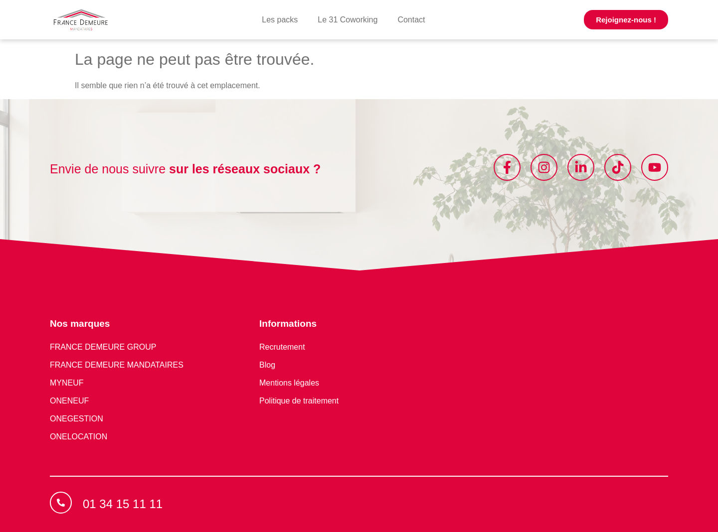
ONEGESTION (76, 418)
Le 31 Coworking (347, 19)
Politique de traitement (299, 401)
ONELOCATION (78, 436)
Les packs (280, 19)
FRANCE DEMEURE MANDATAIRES (116, 365)
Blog (267, 365)
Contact (411, 19)
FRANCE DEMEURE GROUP (103, 347)
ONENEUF (69, 401)
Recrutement (282, 347)
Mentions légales (289, 383)
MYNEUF (67, 383)
